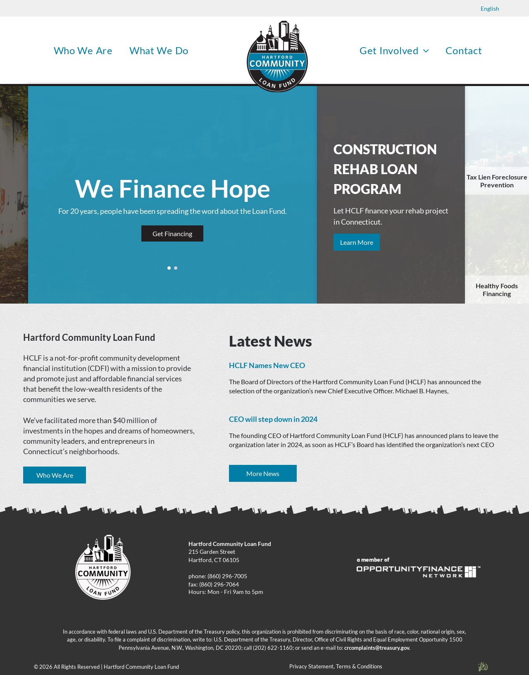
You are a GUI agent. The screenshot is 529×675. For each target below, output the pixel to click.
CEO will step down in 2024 (273, 419)
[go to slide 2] (175, 268)
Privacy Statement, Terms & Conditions (335, 666)
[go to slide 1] (169, 268)
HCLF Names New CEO (267, 365)
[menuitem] (83, 50)
